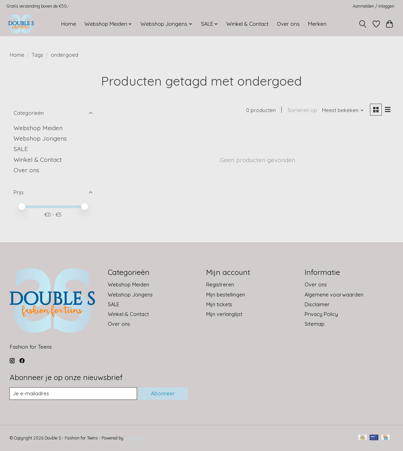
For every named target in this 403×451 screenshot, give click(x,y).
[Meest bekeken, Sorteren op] (342, 110)
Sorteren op (302, 110)
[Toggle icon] (362, 24)
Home (68, 24)
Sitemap (314, 324)
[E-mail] (73, 393)
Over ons (288, 24)
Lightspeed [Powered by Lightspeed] (134, 438)
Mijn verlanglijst (224, 314)
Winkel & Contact (247, 24)
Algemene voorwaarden (334, 294)
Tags (37, 55)
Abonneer (163, 393)
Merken (317, 24)
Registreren (220, 284)
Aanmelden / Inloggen (373, 6)
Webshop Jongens (40, 138)
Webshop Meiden (38, 128)
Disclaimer (317, 304)
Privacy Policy (321, 314)
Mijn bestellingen (225, 294)
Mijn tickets (219, 304)
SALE (21, 148)
